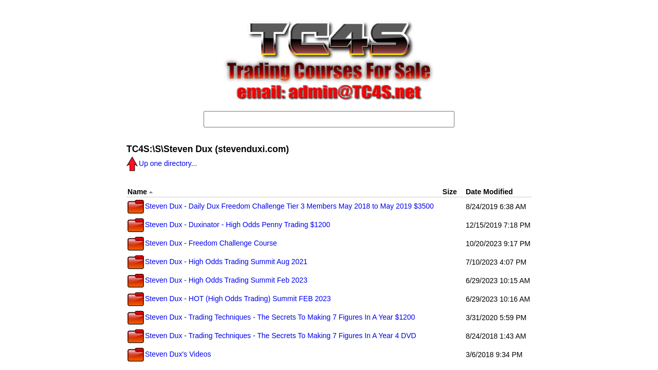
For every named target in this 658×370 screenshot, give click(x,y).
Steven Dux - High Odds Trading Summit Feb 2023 (217, 280)
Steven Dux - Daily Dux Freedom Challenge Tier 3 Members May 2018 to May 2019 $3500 (280, 206)
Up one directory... (161, 163)
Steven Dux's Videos (169, 354)
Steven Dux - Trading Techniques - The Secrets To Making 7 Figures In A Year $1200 (271, 317)
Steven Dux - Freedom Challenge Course (202, 243)
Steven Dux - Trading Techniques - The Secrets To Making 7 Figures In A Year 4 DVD (271, 335)
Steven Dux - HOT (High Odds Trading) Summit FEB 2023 (229, 298)
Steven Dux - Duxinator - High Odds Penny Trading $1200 (228, 224)
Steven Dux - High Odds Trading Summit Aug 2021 (217, 261)
